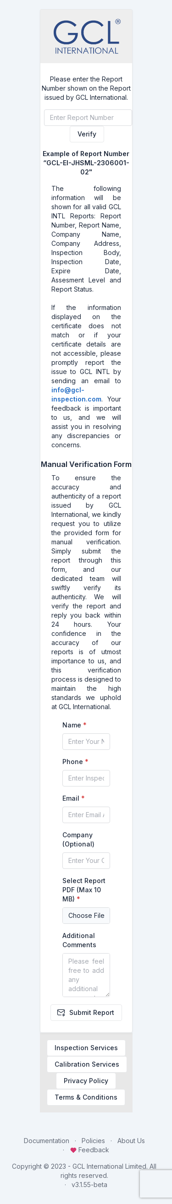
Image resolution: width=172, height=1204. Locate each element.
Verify (87, 134)
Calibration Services (87, 1064)
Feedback (90, 1150)
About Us (131, 1140)
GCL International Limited (109, 1166)
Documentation (46, 1140)
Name (71, 725)
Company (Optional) (78, 839)
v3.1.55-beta (89, 1184)
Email (70, 798)
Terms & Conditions (86, 1097)
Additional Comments (79, 940)
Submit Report (85, 1012)
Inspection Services (86, 1048)
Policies (93, 1140)
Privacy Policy (86, 1081)
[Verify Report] (88, 117)
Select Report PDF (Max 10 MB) (83, 890)
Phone (72, 761)
